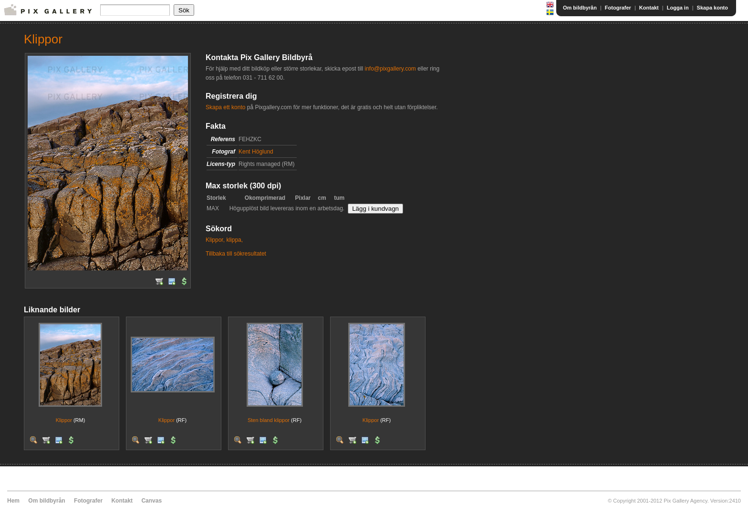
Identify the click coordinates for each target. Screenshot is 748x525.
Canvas (151, 500)
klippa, (234, 240)
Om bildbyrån (580, 7)
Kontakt (649, 7)
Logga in (678, 7)
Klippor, (215, 240)
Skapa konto (712, 7)
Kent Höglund (256, 151)
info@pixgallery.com (390, 68)
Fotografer (618, 7)
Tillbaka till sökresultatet (236, 253)
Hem (13, 500)
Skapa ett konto (225, 107)
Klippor (64, 420)
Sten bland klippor (269, 420)
